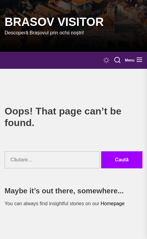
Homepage (112, 203)
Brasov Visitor (54, 22)
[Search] (117, 60)
